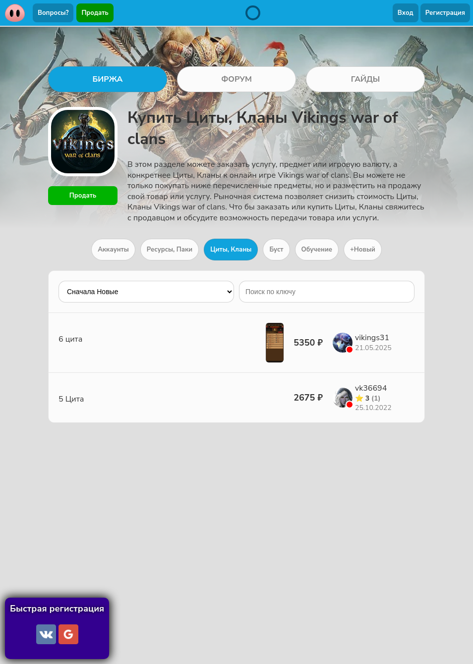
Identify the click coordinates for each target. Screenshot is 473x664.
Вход (406, 12)
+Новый (362, 249)
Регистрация (445, 12)
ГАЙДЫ (365, 79)
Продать (94, 12)
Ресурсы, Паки (169, 249)
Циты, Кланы (230, 249)
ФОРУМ (236, 79)
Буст (276, 249)
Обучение (316, 249)
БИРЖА (107, 79)
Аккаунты (113, 249)
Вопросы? (53, 12)
